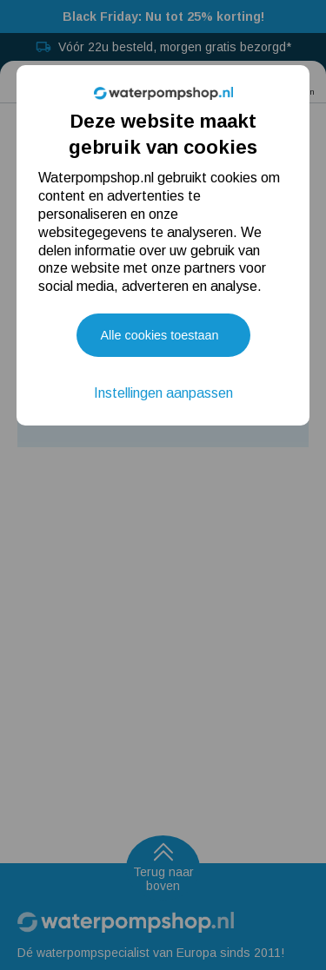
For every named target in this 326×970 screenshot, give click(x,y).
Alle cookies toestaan (160, 335)
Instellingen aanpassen (163, 393)
